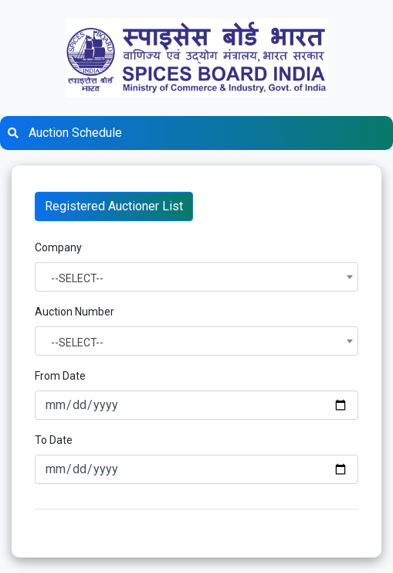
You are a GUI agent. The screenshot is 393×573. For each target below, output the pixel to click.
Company (58, 247)
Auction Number (74, 311)
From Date (60, 376)
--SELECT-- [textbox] (77, 278)
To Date (54, 440)
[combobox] (196, 277)
